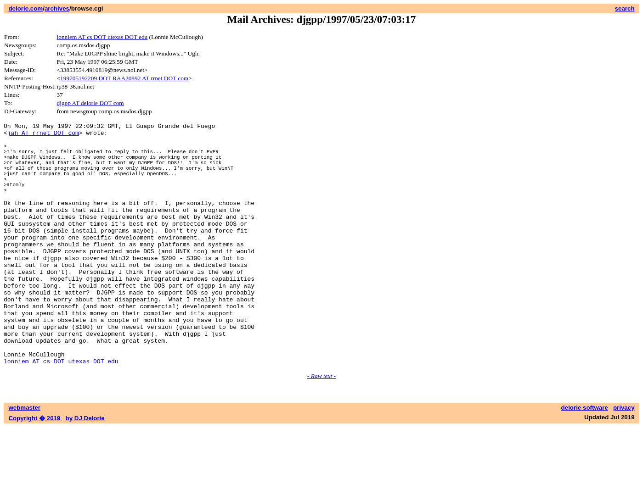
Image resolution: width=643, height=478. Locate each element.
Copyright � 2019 (34, 469)
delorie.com (25, 8)
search (625, 8)
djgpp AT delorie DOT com (90, 103)
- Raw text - (321, 426)
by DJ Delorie (85, 469)
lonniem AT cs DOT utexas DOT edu (102, 36)
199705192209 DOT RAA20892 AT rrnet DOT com (124, 78)
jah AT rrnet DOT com (43, 135)
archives (57, 8)
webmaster (24, 458)
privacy (624, 458)
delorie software (584, 458)
